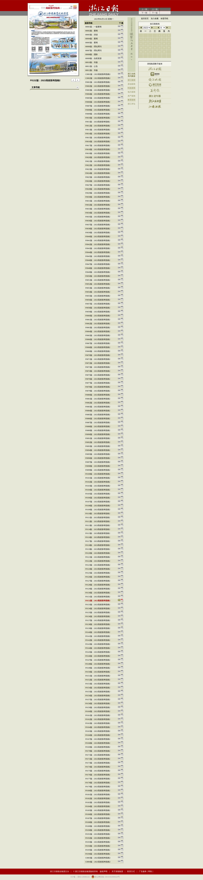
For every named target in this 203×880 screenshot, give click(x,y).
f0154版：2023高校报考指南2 (97, 688)
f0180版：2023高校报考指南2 (97, 790)
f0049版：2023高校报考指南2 (97, 272)
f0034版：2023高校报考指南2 (97, 213)
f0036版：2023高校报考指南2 (97, 221)
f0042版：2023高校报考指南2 (97, 244)
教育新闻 (131, 100)
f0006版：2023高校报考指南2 (97, 102)
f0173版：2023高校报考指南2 (97, 763)
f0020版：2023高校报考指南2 (97, 157)
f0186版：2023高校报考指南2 (97, 814)
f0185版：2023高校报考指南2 (97, 810)
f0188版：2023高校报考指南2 (97, 822)
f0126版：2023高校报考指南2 (97, 577)
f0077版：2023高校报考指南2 (97, 383)
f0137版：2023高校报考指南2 (97, 620)
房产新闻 (131, 96)
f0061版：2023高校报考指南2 (97, 320)
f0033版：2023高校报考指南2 (97, 209)
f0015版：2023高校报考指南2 (97, 137)
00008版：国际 (91, 54)
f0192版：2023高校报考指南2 (97, 838)
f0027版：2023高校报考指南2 (97, 185)
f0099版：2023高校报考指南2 (97, 470)
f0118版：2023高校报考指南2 (97, 545)
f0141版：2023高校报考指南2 (97, 636)
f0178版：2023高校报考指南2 (97, 783)
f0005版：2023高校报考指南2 (97, 98)
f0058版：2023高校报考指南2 (97, 308)
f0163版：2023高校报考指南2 (97, 723)
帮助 (150, 871)
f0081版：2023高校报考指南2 (97, 399)
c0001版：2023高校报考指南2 (97, 74)
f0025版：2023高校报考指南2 (97, 177)
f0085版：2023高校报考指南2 (97, 414)
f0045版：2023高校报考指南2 (97, 256)
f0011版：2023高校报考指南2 (97, 122)
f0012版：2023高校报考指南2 (97, 126)
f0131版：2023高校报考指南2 (97, 597)
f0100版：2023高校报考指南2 (97, 474)
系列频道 (131, 76)
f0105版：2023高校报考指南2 (97, 494)
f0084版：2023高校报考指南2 (97, 411)
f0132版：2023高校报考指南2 (97, 600)
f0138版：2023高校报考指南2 (97, 624)
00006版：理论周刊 (93, 46)
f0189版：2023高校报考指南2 (97, 826)
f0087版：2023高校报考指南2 (97, 422)
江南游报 (155, 106)
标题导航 (164, 18)
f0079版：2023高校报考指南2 (97, 391)
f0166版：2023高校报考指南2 (97, 735)
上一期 (144, 9)
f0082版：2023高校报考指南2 (97, 403)
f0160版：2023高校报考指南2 (97, 711)
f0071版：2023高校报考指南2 (97, 359)
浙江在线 (131, 74)
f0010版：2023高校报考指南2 (97, 118)
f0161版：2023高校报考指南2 (97, 715)
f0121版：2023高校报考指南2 (97, 557)
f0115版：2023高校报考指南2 (97, 533)
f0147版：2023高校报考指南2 (97, 660)
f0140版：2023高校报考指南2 (97, 632)
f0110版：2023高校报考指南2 (97, 513)
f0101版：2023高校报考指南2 (97, 478)
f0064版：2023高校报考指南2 (97, 331)
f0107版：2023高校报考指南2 (97, 502)
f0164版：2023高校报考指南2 (97, 727)
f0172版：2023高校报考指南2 (97, 759)
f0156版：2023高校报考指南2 (97, 695)
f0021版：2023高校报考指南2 (97, 161)
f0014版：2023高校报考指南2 (97, 133)
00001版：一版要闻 (93, 27)
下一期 (144, 13)
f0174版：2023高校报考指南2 (97, 767)
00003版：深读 (91, 35)
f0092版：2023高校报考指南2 (97, 442)
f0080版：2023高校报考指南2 (97, 395)
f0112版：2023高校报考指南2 (97, 521)
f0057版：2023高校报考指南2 (97, 304)
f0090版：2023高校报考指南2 (97, 434)
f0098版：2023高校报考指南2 (97, 466)
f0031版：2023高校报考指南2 (97, 201)
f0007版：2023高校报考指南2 (97, 106)
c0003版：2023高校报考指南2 (97, 858)
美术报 (155, 90)
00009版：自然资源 (93, 58)
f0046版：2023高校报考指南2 (97, 260)
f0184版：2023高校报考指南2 (97, 806)
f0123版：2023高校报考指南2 (97, 565)
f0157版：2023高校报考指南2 (97, 699)
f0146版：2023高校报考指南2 (97, 656)
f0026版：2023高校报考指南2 (97, 181)
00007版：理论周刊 (93, 50)
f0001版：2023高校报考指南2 (97, 82)
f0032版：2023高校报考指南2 (97, 205)
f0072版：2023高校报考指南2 (97, 363)
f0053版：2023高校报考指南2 (97, 288)
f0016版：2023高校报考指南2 (97, 141)
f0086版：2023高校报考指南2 (97, 418)
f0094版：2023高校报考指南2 (97, 450)
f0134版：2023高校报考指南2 (97, 608)
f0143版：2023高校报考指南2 (97, 644)
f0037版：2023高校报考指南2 (97, 225)
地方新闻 (131, 92)
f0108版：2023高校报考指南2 (97, 506)
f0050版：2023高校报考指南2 (97, 276)
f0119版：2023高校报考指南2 (97, 549)
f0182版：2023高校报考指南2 (97, 798)
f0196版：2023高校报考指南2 (97, 854)
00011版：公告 (91, 66)
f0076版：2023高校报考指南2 (97, 379)
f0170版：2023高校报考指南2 (97, 751)
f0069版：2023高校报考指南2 (97, 351)
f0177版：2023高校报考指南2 (97, 779)
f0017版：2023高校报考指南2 (97, 145)
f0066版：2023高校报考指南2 (97, 339)
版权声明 (103, 871)
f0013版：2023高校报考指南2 (97, 130)
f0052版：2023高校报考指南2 (97, 284)
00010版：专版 (91, 62)
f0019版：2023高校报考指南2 (97, 153)
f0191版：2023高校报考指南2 (97, 834)
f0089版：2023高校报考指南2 (97, 430)
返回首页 (145, 18)
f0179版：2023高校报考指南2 (97, 786)
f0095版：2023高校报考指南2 (97, 454)
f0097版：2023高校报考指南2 (97, 462)
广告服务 (143, 871)
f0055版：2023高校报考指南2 (97, 296)
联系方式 (131, 871)
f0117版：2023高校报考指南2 (97, 541)
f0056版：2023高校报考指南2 (97, 300)
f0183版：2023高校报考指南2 (97, 802)
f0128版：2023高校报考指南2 (97, 585)
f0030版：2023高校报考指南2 (97, 197)
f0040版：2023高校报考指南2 (97, 236)
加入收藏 (154, 18)
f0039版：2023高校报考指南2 (97, 232)
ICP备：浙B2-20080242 (80, 877)
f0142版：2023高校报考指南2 (97, 640)
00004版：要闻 (91, 39)
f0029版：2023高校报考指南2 (97, 193)
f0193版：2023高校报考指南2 (97, 842)
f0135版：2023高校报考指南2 (97, 612)
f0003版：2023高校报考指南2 (97, 90)
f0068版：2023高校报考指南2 (97, 347)
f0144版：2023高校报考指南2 (97, 648)
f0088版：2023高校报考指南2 (97, 426)
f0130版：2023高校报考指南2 (97, 593)
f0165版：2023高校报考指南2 (97, 731)
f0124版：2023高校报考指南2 (97, 569)
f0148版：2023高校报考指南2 (97, 664)
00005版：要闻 (91, 42)
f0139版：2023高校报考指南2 (97, 628)
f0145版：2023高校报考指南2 (97, 652)
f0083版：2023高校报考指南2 (97, 407)
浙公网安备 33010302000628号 (107, 877)
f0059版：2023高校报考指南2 (97, 312)
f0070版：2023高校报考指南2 (97, 355)
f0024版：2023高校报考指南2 (97, 173)
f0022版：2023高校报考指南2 (97, 165)
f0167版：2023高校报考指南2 (97, 739)
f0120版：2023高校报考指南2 (97, 553)
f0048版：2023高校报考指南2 (97, 268)
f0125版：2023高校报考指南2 (97, 573)
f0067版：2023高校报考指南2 (97, 343)
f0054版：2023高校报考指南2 (97, 292)
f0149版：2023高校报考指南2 (97, 668)
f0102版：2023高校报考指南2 (97, 482)
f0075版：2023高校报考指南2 (97, 375)
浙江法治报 (155, 101)
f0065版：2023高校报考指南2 (97, 335)
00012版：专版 (91, 70)
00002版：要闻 (91, 31)
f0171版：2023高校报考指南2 (97, 755)
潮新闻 (155, 74)
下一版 (155, 13)
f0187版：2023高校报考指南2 (97, 818)
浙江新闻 (131, 80)
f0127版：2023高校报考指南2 (97, 581)
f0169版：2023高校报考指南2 (97, 747)
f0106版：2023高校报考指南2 (97, 498)
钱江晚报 (155, 79)
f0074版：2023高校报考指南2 (97, 371)
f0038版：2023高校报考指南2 (97, 228)
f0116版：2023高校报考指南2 (97, 537)
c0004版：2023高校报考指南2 (97, 862)
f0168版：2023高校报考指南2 (97, 743)
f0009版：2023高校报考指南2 (97, 114)
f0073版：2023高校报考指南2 (97, 367)
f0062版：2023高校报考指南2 (97, 323)
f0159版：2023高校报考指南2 (97, 707)
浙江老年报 (155, 95)
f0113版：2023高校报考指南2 (97, 525)
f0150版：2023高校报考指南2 (97, 672)
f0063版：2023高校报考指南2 (97, 327)
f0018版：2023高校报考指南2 (97, 149)
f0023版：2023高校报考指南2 (97, 169)
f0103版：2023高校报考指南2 (97, 486)
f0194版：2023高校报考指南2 (97, 846)
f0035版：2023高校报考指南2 (97, 217)
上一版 (155, 9)
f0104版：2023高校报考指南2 (97, 490)
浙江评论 (131, 104)
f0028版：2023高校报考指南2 (97, 189)
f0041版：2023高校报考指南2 (97, 240)
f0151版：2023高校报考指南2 (97, 676)
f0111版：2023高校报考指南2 (97, 517)
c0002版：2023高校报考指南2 (97, 78)
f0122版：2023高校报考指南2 (97, 561)
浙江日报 (155, 68)
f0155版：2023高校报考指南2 (97, 692)
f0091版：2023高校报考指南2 (97, 438)
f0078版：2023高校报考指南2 (97, 387)
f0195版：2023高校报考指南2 (97, 850)
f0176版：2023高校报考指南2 (97, 775)
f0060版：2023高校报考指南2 (97, 316)
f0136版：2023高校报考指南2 (97, 616)
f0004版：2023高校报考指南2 (97, 94)
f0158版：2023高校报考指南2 (97, 703)
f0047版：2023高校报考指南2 (97, 264)
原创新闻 (131, 84)
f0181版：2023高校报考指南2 (97, 794)
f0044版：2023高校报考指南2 (97, 252)
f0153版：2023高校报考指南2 (97, 684)
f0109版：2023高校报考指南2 (97, 509)
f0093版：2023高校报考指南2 (97, 446)
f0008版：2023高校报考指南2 (97, 110)
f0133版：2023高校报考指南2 (97, 604)
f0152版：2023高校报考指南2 (97, 680)
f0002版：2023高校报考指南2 (97, 86)
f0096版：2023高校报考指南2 (97, 458)
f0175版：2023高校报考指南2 (97, 771)
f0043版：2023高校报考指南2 (97, 248)
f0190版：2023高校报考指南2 (97, 830)
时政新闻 (131, 88)
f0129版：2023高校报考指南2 (97, 589)
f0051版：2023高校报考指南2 (97, 280)
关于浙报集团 (117, 871)
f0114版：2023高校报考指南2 (97, 529)
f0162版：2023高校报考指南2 (97, 719)
